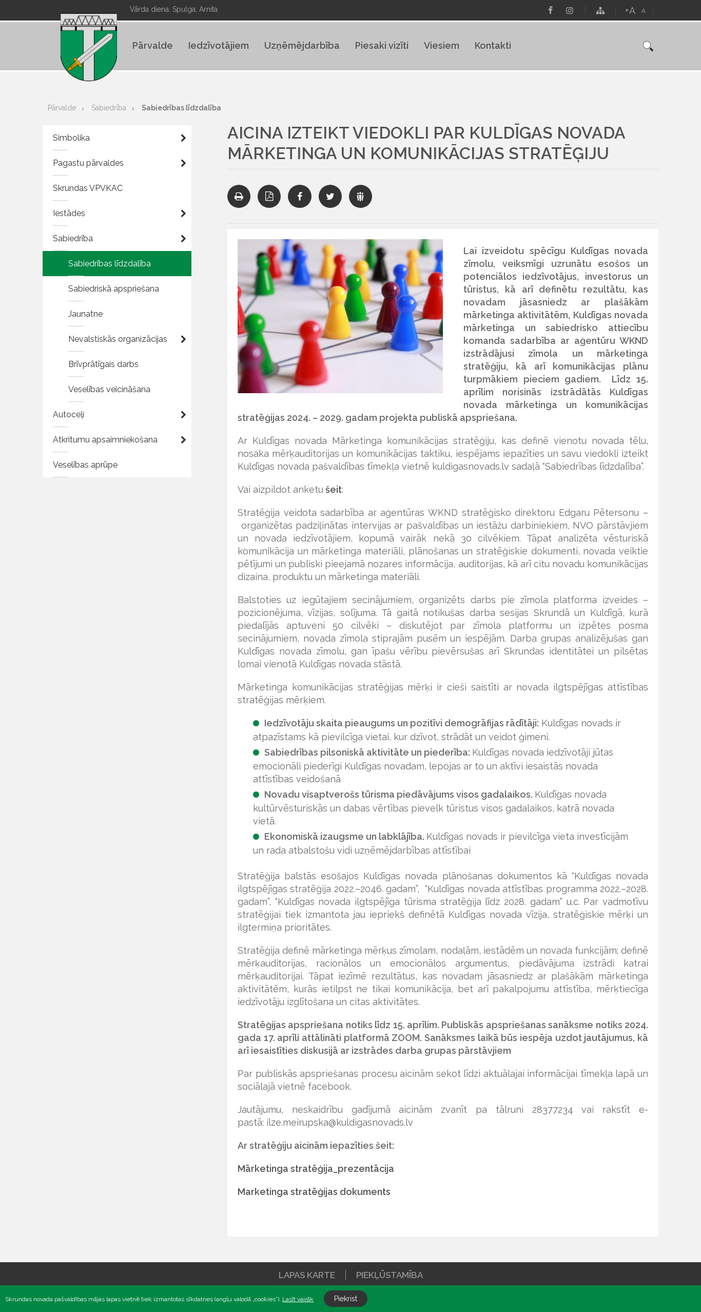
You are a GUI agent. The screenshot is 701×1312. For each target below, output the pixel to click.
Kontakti (493, 45)
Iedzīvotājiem (218, 45)
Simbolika (71, 138)
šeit (332, 489)
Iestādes (69, 213)
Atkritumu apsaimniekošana (105, 440)
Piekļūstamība (389, 1275)
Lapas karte (307, 1275)
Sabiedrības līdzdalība (181, 108)
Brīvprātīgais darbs (103, 364)
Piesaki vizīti (381, 45)
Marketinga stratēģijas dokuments (314, 1191)
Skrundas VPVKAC (88, 188)
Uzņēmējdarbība (302, 45)
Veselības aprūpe (85, 465)
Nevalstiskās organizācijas (117, 339)
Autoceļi (68, 414)
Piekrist (345, 1299)
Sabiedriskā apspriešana (113, 289)
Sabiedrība (108, 108)
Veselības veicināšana (109, 389)
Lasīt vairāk (298, 1299)
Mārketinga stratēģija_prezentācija (316, 1168)
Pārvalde (152, 45)
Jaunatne (85, 314)
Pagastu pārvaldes (88, 163)
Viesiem (441, 45)
